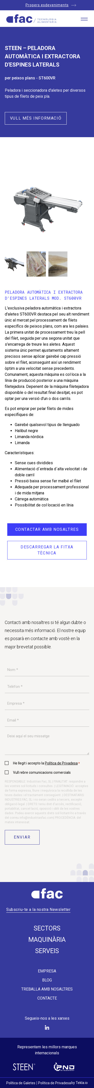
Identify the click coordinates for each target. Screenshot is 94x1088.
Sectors (47, 928)
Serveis (47, 951)
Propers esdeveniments (47, 5)
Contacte (47, 998)
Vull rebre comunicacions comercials (42, 772)
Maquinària (47, 940)
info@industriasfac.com (36, 817)
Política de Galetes (20, 1083)
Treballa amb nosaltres (47, 989)
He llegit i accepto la (46, 763)
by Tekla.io (79, 1083)
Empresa (47, 971)
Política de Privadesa (61, 763)
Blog (47, 980)
